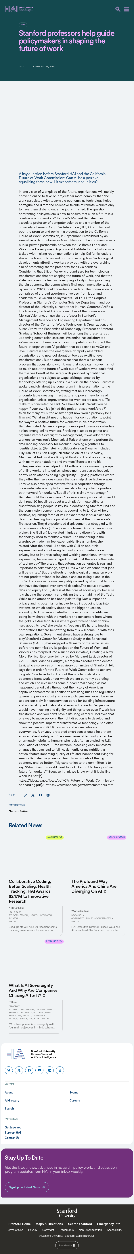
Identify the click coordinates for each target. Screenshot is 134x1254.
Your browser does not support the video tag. (67, 117)
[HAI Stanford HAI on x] (19, 1070)
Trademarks (66, 1229)
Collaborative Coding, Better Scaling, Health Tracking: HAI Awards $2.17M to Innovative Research (30, 891)
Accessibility (114, 1229)
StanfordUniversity (67, 1213)
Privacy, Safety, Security (24, 1019)
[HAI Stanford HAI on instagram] (60, 1070)
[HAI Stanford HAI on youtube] (39, 1070)
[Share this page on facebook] (40, 795)
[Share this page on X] (33, 795)
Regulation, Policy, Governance (27, 1016)
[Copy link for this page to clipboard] (25, 795)
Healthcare (15, 912)
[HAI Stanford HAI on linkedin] (50, 1070)
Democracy (76, 915)
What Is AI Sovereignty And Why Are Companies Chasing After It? (33, 990)
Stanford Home (19, 1224)
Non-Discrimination (90, 1229)
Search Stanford (80, 1224)
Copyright (48, 1229)
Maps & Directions (49, 1224)
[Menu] (126, 9)
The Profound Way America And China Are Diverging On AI (93, 886)
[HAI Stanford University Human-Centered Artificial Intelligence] (19, 9)
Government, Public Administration (91, 918)
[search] (118, 9)
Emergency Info (108, 1224)
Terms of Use (15, 1229)
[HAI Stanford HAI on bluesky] (9, 1070)
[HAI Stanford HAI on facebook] (29, 1070)
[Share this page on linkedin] (47, 795)
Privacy (32, 1229)
